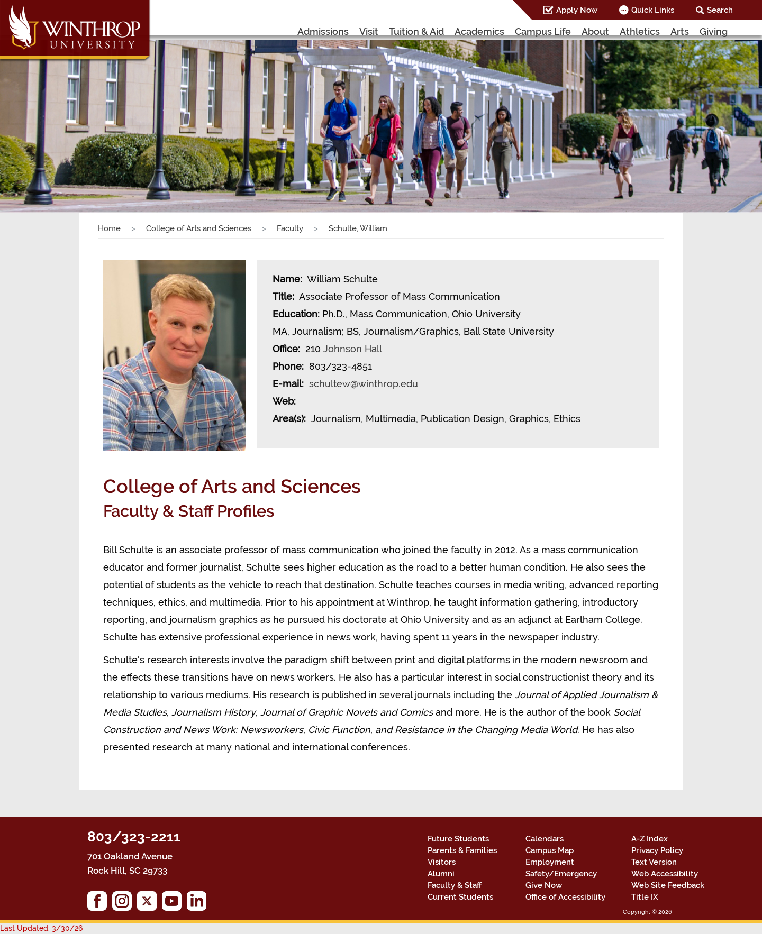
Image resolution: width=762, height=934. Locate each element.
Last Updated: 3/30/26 (41, 928)
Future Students (458, 839)
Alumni (441, 873)
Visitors (442, 862)
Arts (679, 31)
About (595, 31)
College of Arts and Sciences (198, 228)
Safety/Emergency (561, 873)
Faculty (290, 228)
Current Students (460, 897)
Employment (549, 862)
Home (109, 228)
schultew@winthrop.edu (363, 383)
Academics (479, 31)
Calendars (544, 839)
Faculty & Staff (455, 885)
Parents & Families (462, 850)
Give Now (543, 885)
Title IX (644, 897)
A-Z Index (649, 839)
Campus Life (543, 31)
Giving (714, 31)
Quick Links (652, 10)
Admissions (323, 31)
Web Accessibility (664, 873)
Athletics (640, 31)
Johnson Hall (352, 348)
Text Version (654, 862)
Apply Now (576, 10)
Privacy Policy (657, 850)
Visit (368, 31)
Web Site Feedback (667, 885)
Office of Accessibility (565, 897)
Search (720, 10)
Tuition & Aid (416, 31)
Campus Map (549, 850)
